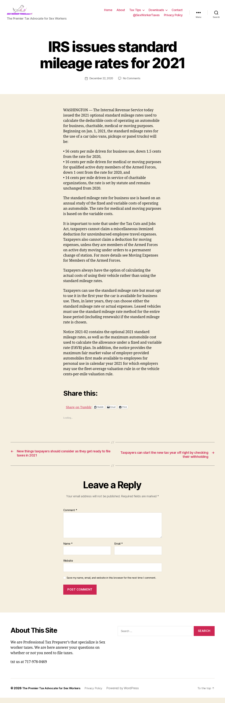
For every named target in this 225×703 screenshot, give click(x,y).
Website (68, 566)
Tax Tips (135, 12)
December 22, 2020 (101, 83)
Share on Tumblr (91, 411)
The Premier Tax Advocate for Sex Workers (54, 693)
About (120, 12)
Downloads (156, 12)
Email (118, 549)
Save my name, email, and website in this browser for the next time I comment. (111, 583)
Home (108, 12)
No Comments (132, 83)
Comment (70, 515)
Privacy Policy (173, 17)
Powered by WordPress (129, 693)
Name (68, 549)
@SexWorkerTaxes (146, 17)
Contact (177, 12)
